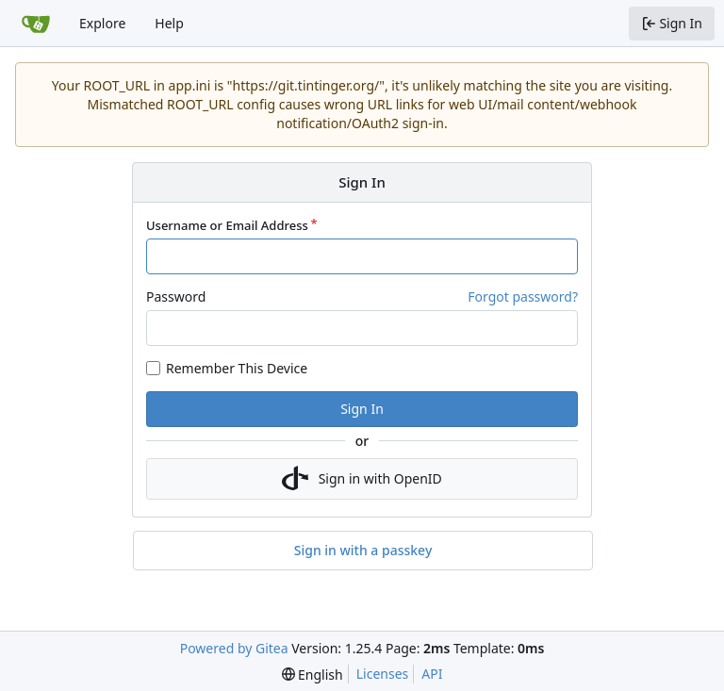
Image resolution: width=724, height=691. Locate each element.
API (431, 674)
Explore (102, 23)
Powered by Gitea (234, 648)
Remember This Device (236, 368)
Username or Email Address (227, 225)
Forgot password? (523, 296)
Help (169, 23)
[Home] (35, 24)
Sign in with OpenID (362, 479)
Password (176, 296)
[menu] (312, 674)
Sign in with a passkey (363, 550)
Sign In (362, 409)
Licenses (382, 674)
